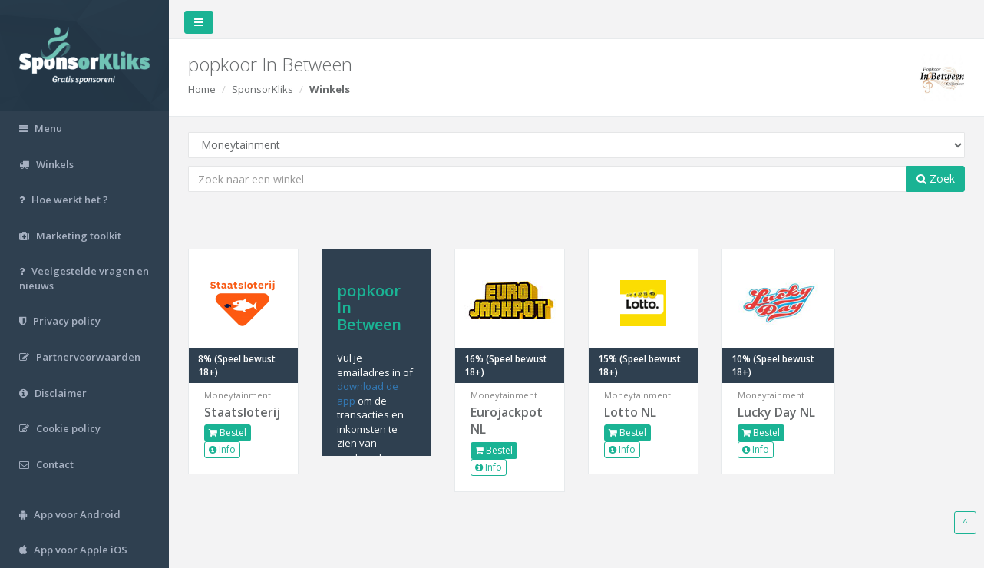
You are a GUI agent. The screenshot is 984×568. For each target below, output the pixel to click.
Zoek (935, 178)
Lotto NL (630, 412)
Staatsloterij (242, 412)
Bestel (227, 432)
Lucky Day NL (776, 412)
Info (222, 449)
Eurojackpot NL (507, 421)
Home (202, 89)
